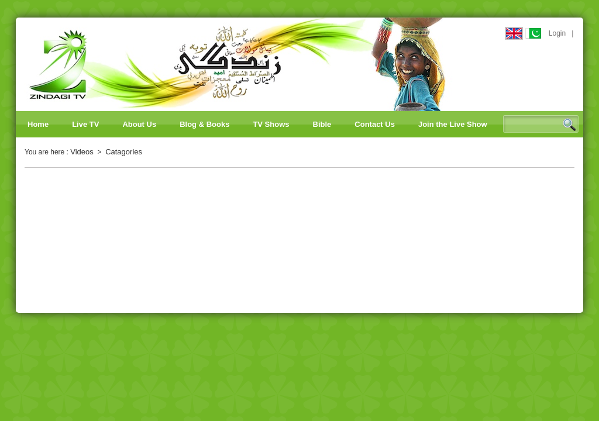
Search (569, 124)
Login (557, 33)
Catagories (123, 151)
